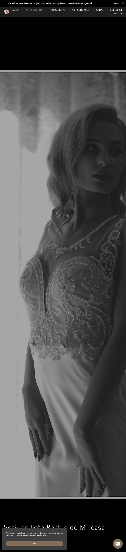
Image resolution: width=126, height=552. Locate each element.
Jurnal (99, 10)
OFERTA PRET (116, 10)
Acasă (15, 10)
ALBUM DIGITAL (58, 10)
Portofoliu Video (80, 10)
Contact (117, 14)
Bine (34, 543)
